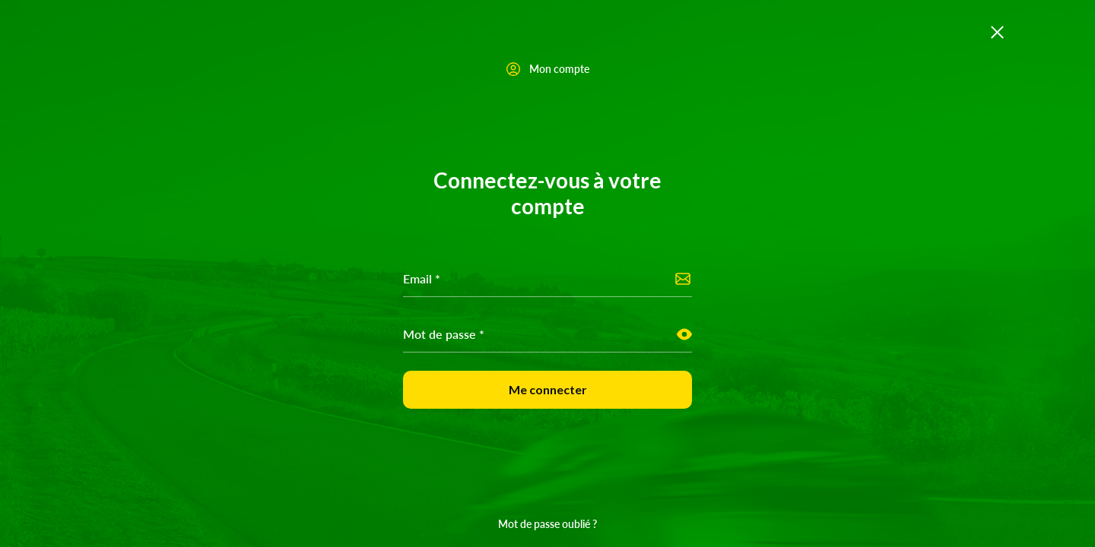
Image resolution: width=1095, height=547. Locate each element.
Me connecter (548, 389)
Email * (421, 278)
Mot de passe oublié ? (547, 523)
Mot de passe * (443, 334)
